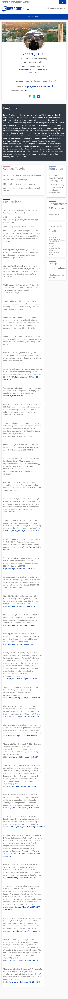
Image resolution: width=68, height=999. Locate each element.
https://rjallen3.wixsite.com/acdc (39, 87)
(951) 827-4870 (34, 72)
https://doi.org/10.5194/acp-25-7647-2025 (26, 931)
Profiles (26, 9)
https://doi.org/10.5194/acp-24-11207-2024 (23, 808)
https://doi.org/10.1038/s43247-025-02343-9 (23, 878)
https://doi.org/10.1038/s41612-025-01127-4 (24, 982)
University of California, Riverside (16, 2)
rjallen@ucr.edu (43, 69)
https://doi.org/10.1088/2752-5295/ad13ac (24, 698)
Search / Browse (34, 16)
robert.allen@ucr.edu (27, 69)
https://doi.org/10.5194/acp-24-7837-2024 (22, 786)
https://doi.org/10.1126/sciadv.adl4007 (22, 736)
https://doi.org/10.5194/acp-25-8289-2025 (23, 961)
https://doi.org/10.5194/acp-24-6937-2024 (23, 757)
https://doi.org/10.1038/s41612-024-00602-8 (22, 717)
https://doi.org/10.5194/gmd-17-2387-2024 (22, 679)
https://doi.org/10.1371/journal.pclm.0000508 (28, 827)
